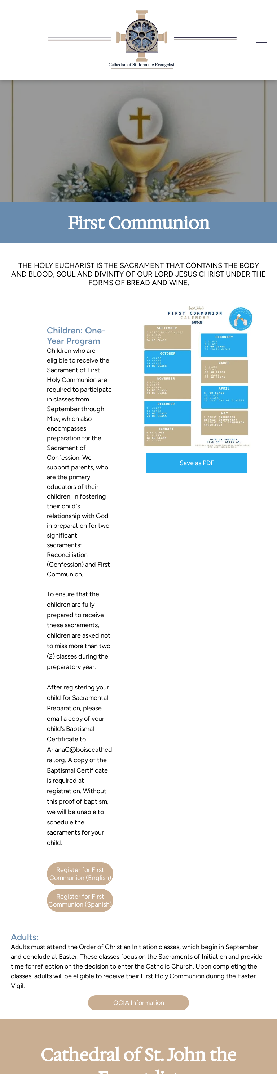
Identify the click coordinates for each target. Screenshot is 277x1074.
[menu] (261, 40)
